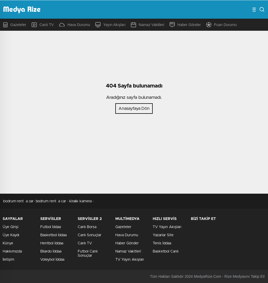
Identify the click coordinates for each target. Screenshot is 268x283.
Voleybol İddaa (52, 259)
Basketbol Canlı (165, 251)
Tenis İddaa (162, 243)
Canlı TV (43, 24)
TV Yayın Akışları (129, 259)
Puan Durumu (221, 24)
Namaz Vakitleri (147, 24)
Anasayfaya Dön (134, 108)
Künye (8, 243)
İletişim (8, 259)
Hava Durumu (74, 25)
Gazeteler (14, 24)
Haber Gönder (185, 24)
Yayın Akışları (110, 24)
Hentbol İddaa (51, 243)
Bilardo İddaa (50, 251)
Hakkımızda (12, 251)
